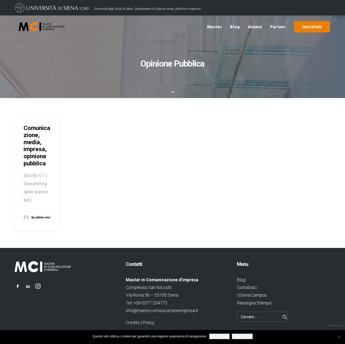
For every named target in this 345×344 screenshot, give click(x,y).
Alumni (255, 28)
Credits (133, 322)
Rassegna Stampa (254, 302)
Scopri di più (242, 336)
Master (214, 28)
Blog (235, 28)
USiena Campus (252, 295)
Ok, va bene (219, 336)
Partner (278, 28)
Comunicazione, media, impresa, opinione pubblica (37, 146)
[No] (338, 337)
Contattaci (247, 287)
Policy (148, 322)
